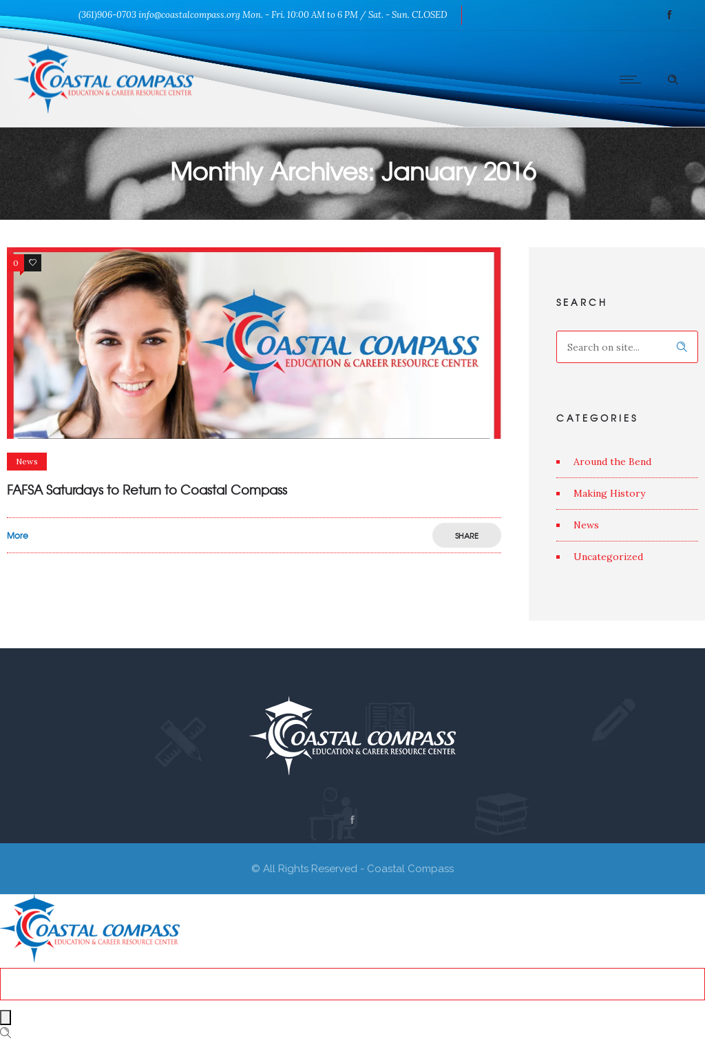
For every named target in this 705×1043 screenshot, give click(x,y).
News (586, 525)
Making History (609, 493)
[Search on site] (627, 347)
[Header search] (672, 77)
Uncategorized (608, 556)
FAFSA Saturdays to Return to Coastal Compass (147, 489)
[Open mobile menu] (633, 79)
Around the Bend (612, 461)
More (17, 535)
